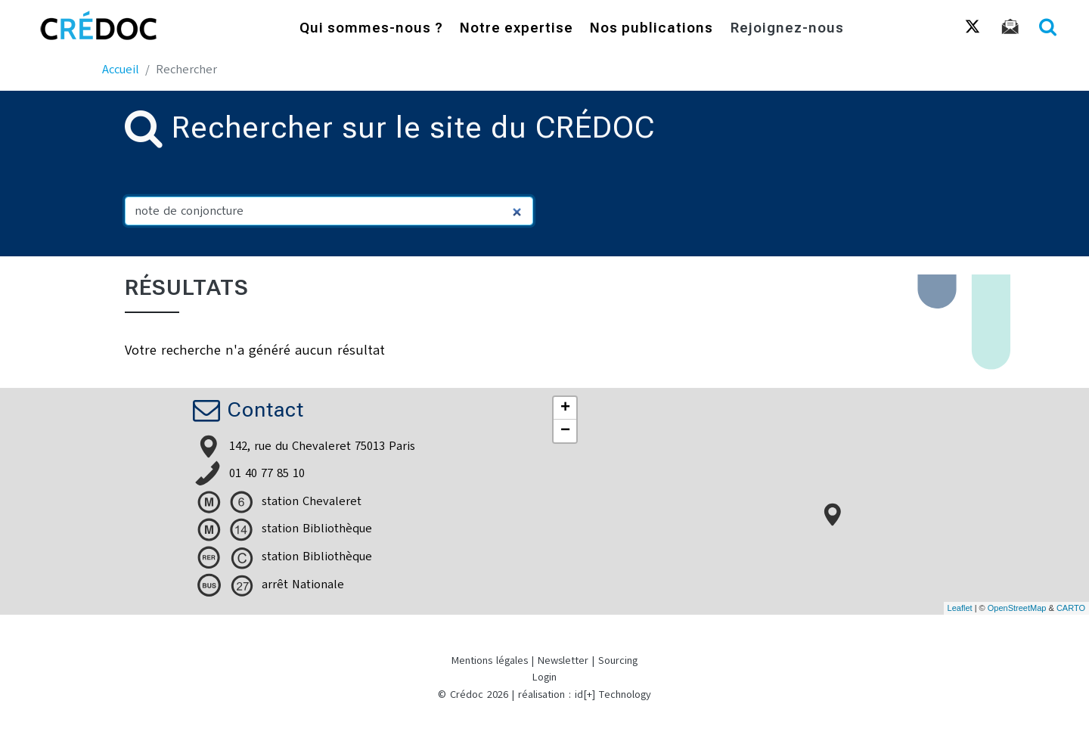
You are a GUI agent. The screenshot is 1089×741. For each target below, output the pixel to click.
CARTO (1070, 607)
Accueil (120, 69)
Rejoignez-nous (787, 29)
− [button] (565, 431)
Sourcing (618, 660)
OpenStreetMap (1017, 607)
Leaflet (960, 607)
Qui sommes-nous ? (371, 29)
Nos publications (651, 29)
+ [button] (565, 408)
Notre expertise (516, 29)
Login (544, 677)
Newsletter (563, 660)
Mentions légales (489, 660)
